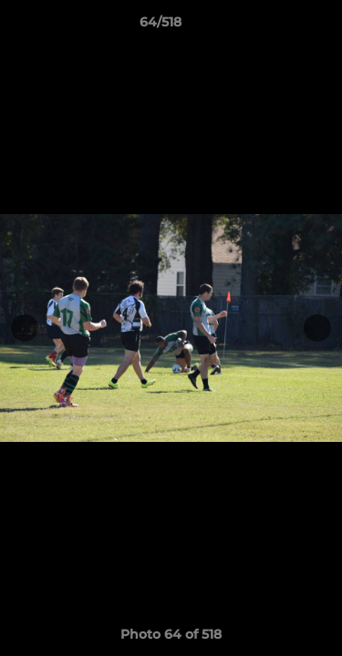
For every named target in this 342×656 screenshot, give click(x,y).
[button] (276, 26)
